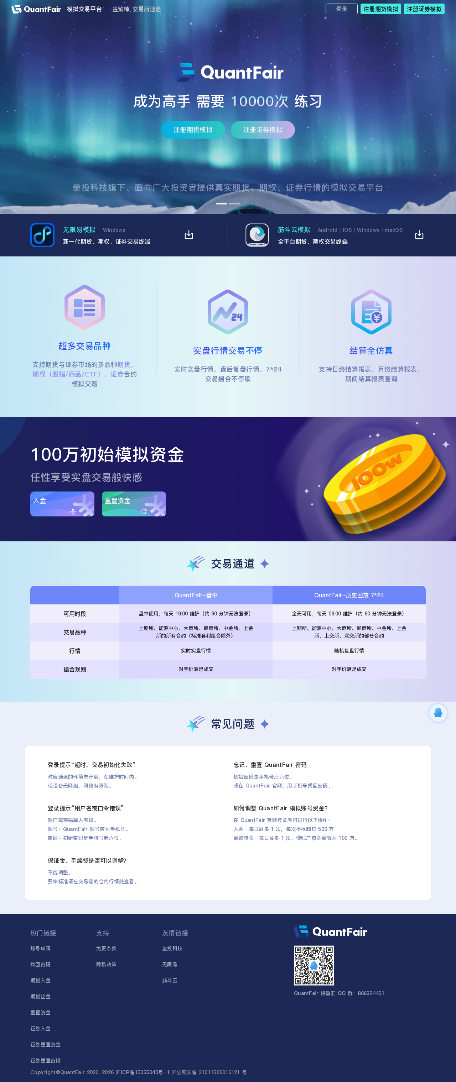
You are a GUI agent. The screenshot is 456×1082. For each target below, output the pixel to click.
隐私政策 (106, 964)
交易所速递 (147, 9)
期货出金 (40, 996)
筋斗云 (169, 980)
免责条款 (106, 948)
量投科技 (172, 948)
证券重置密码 (45, 1060)
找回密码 (40, 964)
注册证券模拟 (263, 133)
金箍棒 (120, 9)
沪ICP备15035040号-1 (142, 1072)
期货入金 (40, 980)
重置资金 (40, 1012)
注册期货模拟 (193, 133)
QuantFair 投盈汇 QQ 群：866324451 (339, 993)
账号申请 (40, 948)
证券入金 (40, 1028)
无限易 (169, 964)
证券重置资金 (45, 1044)
